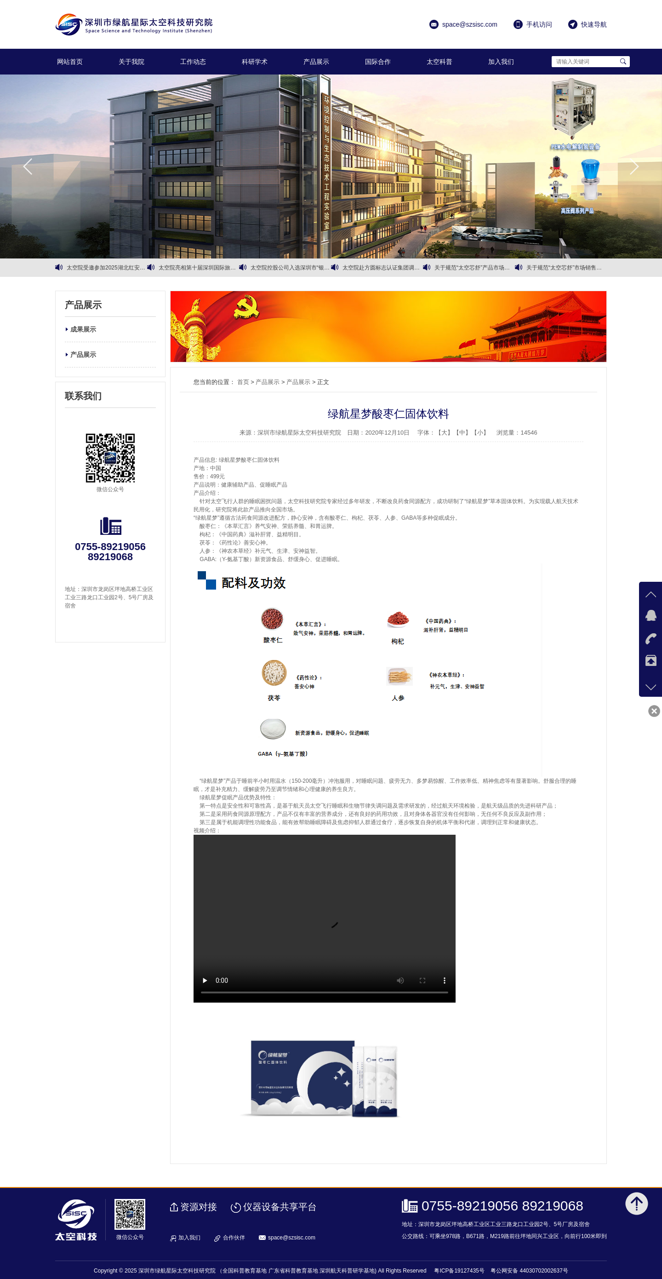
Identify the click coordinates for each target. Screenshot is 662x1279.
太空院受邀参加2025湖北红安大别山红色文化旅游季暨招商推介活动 (107, 267)
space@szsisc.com (291, 1237)
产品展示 (316, 61)
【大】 (444, 432)
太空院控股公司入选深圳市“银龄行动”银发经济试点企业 (291, 267)
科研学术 (255, 61)
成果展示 (83, 329)
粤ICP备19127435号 (459, 1271)
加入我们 (501, 61)
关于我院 (131, 61)
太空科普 (439, 61)
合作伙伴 (234, 1237)
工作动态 (193, 61)
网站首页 (70, 61)
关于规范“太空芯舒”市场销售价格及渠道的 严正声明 (566, 267)
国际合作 (378, 61)
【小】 (480, 432)
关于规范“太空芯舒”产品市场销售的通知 (474, 267)
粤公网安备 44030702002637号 (529, 1271)
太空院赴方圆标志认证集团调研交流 (382, 267)
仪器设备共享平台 (280, 1207)
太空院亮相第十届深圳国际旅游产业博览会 (199, 267)
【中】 (462, 432)
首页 (243, 382)
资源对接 (198, 1207)
